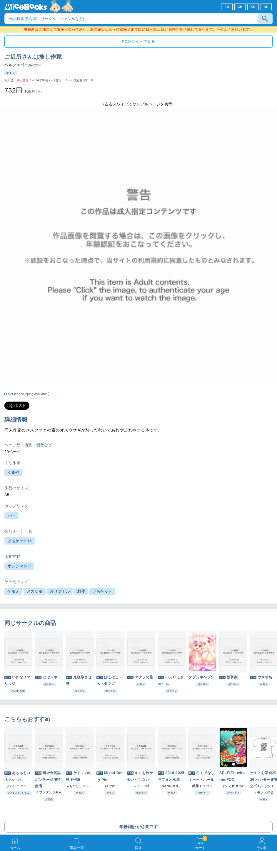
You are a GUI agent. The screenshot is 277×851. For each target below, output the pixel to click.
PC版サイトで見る (138, 41)
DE (266, 7)
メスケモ (35, 591)
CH (239, 7)
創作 (81, 591)
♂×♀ (11, 515)
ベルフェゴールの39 (22, 65)
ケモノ (13, 591)
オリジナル (60, 591)
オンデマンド (19, 566)
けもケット (102, 591)
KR (253, 7)
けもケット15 (19, 541)
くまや (13, 472)
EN (226, 7)
